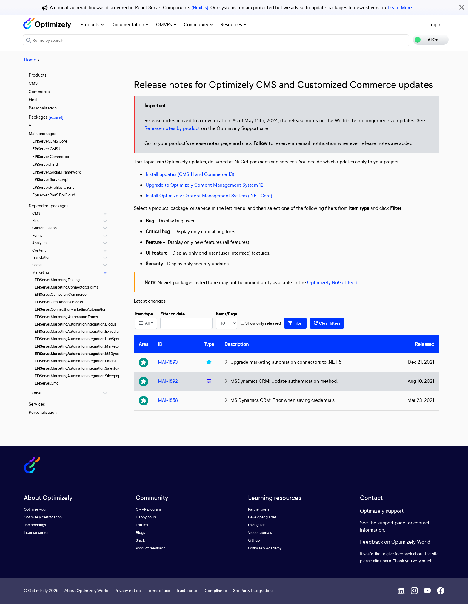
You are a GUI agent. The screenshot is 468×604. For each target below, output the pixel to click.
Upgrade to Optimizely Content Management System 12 (205, 185)
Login (434, 24)
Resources (233, 24)
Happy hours (146, 517)
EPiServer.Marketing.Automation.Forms (66, 316)
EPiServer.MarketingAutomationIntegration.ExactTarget (80, 331)
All (31, 125)
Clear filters (326, 323)
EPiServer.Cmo (47, 383)
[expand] (56, 117)
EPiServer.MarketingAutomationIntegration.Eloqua (76, 324)
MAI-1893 (168, 362)
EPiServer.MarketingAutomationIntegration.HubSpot (77, 338)
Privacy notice (127, 590)
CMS (33, 83)
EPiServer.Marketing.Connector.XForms (66, 287)
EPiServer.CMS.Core (49, 141)
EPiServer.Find (45, 164)
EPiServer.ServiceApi (50, 179)
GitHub (254, 540)
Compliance (216, 590)
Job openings (35, 524)
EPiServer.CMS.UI (47, 148)
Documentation (130, 24)
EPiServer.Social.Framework (56, 172)
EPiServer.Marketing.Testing (57, 279)
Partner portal (259, 509)
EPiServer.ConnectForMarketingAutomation (70, 309)
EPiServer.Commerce (50, 156)
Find (33, 99)
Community (198, 24)
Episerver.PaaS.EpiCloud (53, 195)
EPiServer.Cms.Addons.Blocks (59, 301)
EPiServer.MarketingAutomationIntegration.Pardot (75, 360)
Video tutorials (260, 532)
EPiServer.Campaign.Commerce (61, 294)
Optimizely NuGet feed (332, 282)
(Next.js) (199, 7)
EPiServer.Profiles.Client (53, 187)
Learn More (400, 7)
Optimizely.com (36, 509)
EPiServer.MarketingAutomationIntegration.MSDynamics (81, 353)
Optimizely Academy (264, 548)
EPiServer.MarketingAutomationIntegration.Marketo (77, 346)
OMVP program (148, 509)
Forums (142, 524)
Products (92, 24)
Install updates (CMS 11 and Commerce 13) (190, 174)
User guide (257, 524)
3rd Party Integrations (253, 590)
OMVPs (166, 24)
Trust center (187, 590)
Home (30, 59)
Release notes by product (172, 128)
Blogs (140, 532)
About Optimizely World (86, 590)
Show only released (263, 323)
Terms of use (158, 590)
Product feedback (150, 548)
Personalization (43, 108)
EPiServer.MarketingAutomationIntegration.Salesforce (79, 368)
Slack (140, 540)
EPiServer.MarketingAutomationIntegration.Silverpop (77, 375)
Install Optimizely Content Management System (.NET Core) (209, 195)
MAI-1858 (168, 400)
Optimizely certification (43, 517)
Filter (295, 323)
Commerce (39, 91)
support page (391, 522)
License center (36, 532)
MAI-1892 (168, 381)
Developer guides (262, 517)
